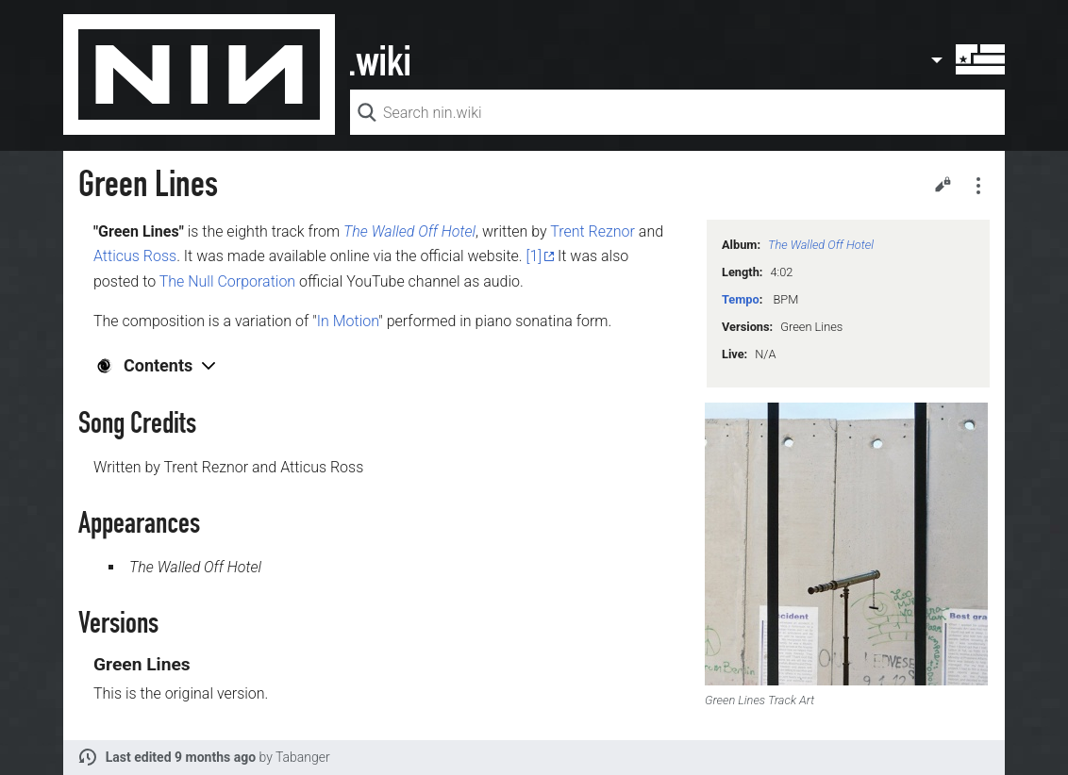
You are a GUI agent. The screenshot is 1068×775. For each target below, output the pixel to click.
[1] (534, 256)
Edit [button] (943, 184)
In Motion (347, 321)
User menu (967, 59)
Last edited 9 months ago (181, 757)
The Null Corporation (227, 281)
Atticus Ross (134, 256)
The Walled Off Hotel (821, 245)
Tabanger (302, 757)
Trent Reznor (592, 231)
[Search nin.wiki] (677, 112)
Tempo (740, 299)
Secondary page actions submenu (978, 186)
